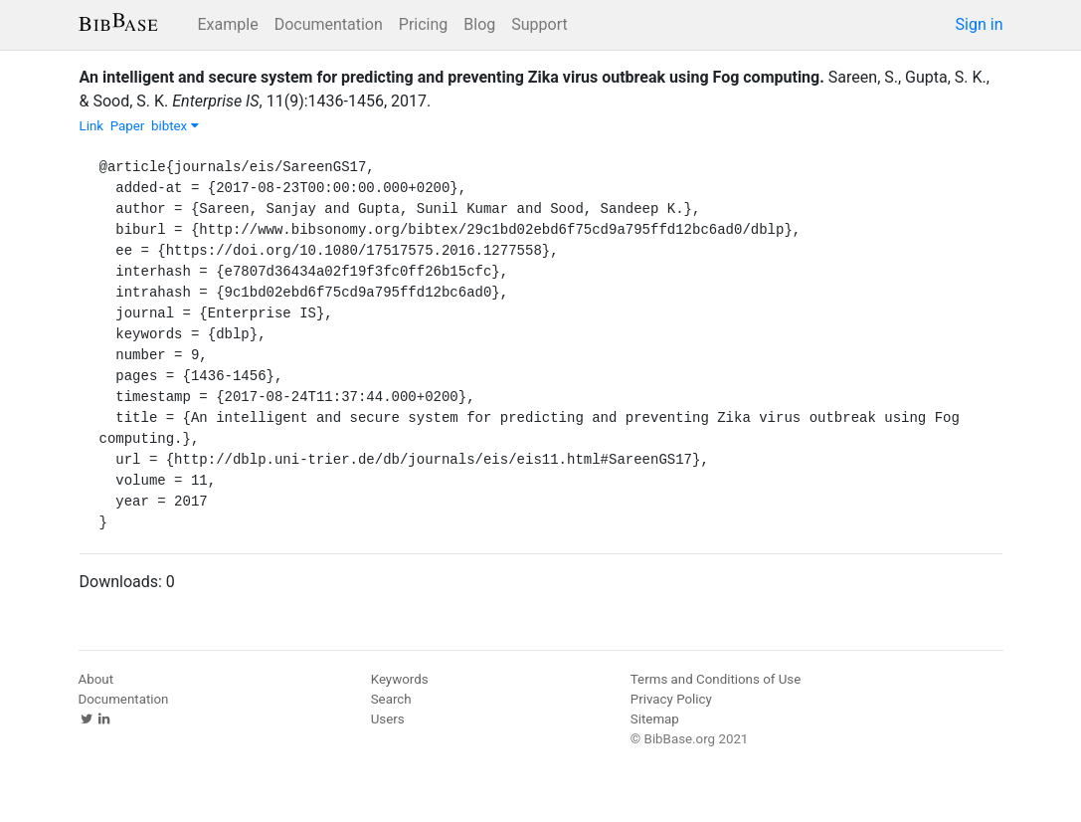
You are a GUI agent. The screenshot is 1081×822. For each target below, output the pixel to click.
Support (539, 24)
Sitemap (655, 719)
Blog (479, 24)
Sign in (979, 24)
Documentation (328, 24)
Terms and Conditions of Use (716, 679)
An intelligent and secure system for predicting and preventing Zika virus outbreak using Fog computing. (452, 77)
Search (391, 699)
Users (388, 719)
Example (228, 24)
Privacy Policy (671, 699)
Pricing (424, 24)
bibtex (175, 125)
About (96, 679)
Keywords (400, 679)
